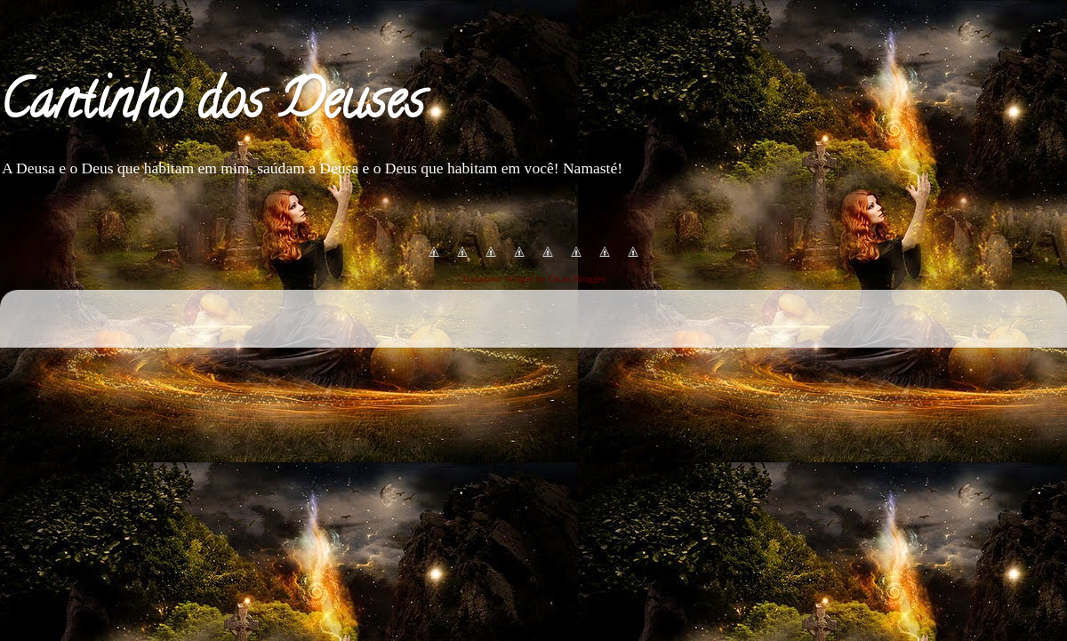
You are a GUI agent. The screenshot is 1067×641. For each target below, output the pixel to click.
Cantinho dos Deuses (212, 106)
